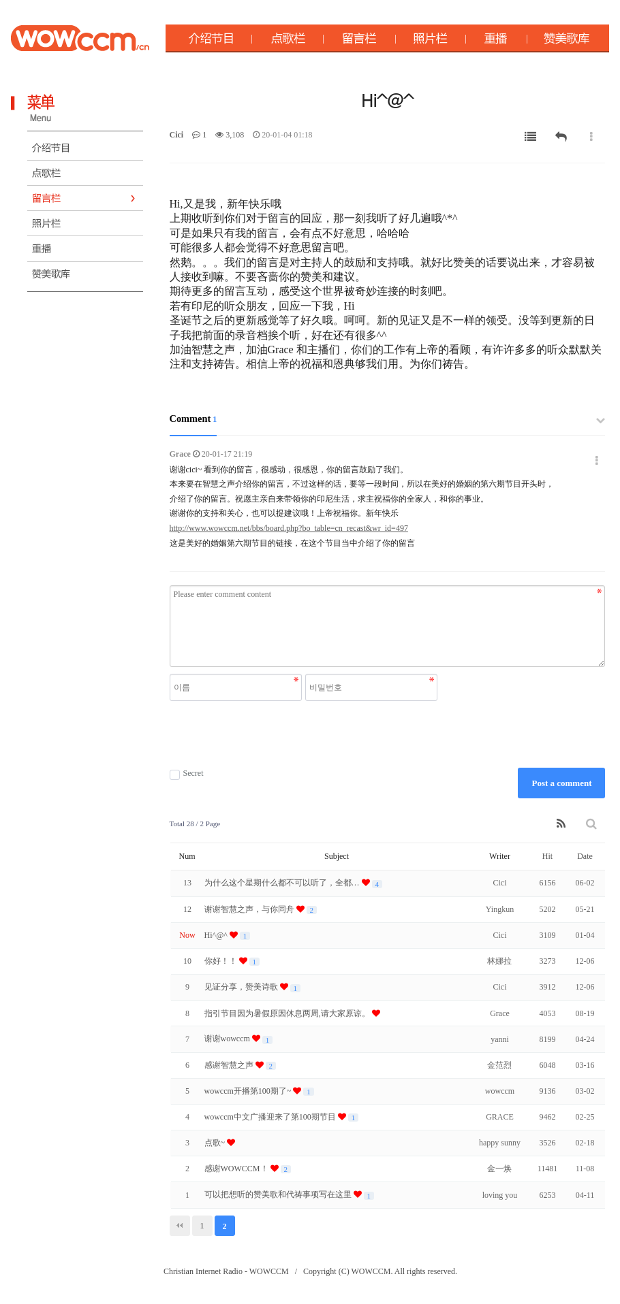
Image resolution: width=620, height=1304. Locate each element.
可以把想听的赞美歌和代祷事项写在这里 (279, 1194)
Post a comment (561, 783)
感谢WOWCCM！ (237, 1168)
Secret (187, 773)
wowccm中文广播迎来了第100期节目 (271, 1117)
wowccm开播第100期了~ (249, 1091)
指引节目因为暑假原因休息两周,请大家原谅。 (288, 1013)
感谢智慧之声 (229, 1065)
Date (585, 856)
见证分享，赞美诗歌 (242, 987)
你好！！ (221, 961)
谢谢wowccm (228, 1038)
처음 (180, 1226)
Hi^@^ (217, 935)
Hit (547, 856)
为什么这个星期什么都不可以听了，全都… (283, 882)
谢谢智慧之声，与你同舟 (250, 909)
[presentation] (305, 734)
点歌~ (216, 1142)
